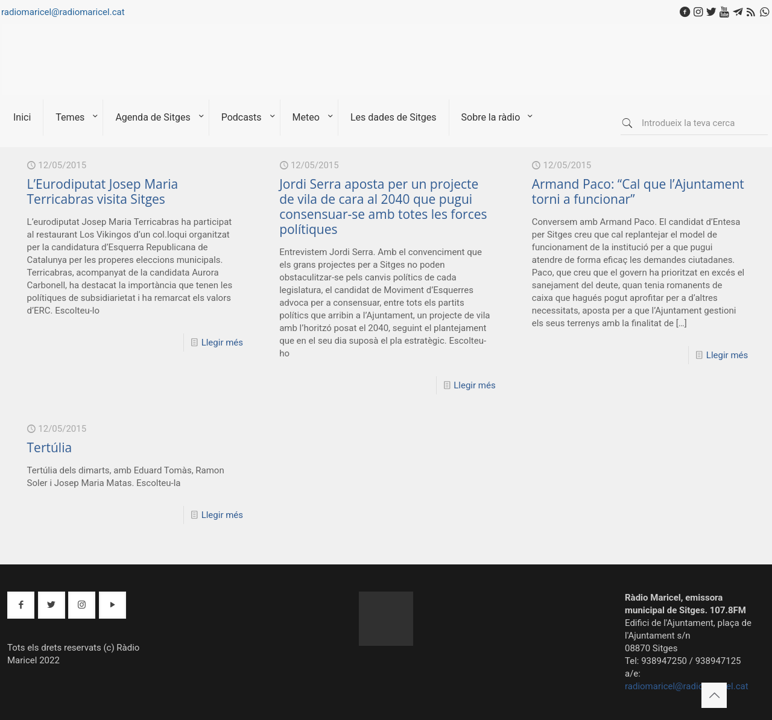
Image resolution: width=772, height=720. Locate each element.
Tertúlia (49, 447)
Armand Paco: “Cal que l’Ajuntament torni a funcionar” (638, 191)
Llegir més (222, 342)
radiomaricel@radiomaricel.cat (63, 12)
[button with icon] (20, 605)
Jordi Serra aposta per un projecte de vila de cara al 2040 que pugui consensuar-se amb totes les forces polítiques (383, 206)
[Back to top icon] (714, 695)
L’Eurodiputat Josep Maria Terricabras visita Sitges (103, 191)
